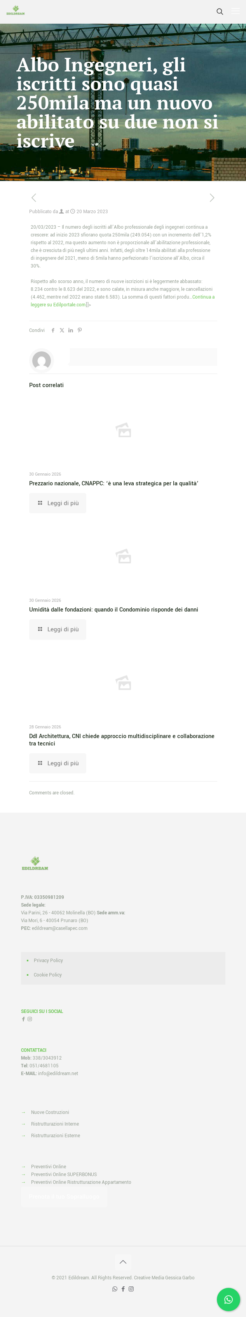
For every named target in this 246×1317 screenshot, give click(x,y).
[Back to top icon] (123, 1262)
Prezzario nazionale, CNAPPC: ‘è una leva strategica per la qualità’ (114, 484)
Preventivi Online (48, 1167)
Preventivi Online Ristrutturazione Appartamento (81, 1182)
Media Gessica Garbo (173, 1278)
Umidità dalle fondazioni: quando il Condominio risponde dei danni (113, 610)
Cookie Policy (48, 975)
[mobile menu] (235, 11)
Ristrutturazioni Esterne (55, 1136)
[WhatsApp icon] (115, 1289)
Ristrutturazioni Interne (55, 1124)
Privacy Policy (48, 960)
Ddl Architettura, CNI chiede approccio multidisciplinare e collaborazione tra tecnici (122, 740)
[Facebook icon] (123, 1289)
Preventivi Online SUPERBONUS (64, 1174)
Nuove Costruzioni (50, 1112)
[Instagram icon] (131, 1289)
